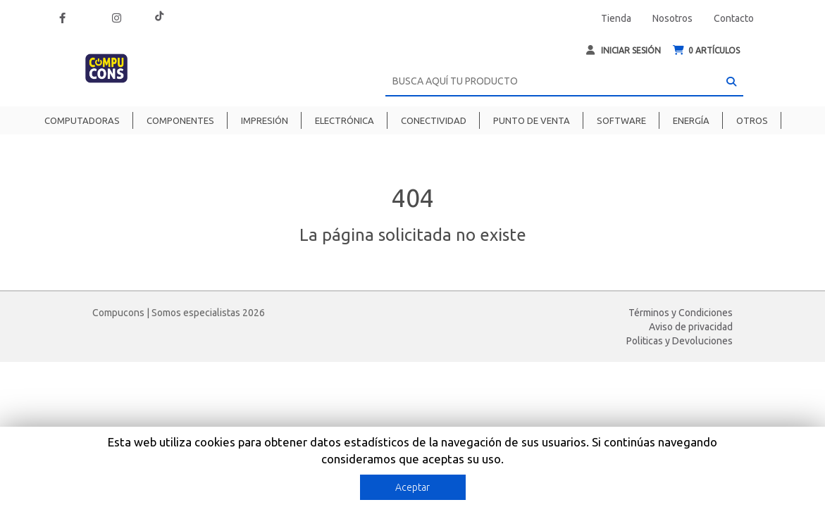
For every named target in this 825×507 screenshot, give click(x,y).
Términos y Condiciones (680, 312)
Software (621, 120)
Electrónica (344, 120)
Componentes (180, 120)
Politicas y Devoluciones (679, 340)
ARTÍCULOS (706, 50)
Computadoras (82, 120)
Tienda (616, 18)
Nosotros (672, 18)
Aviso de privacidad (691, 326)
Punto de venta (531, 120)
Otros (752, 120)
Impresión (264, 120)
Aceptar (412, 487)
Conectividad (433, 120)
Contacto (734, 18)
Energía (691, 120)
